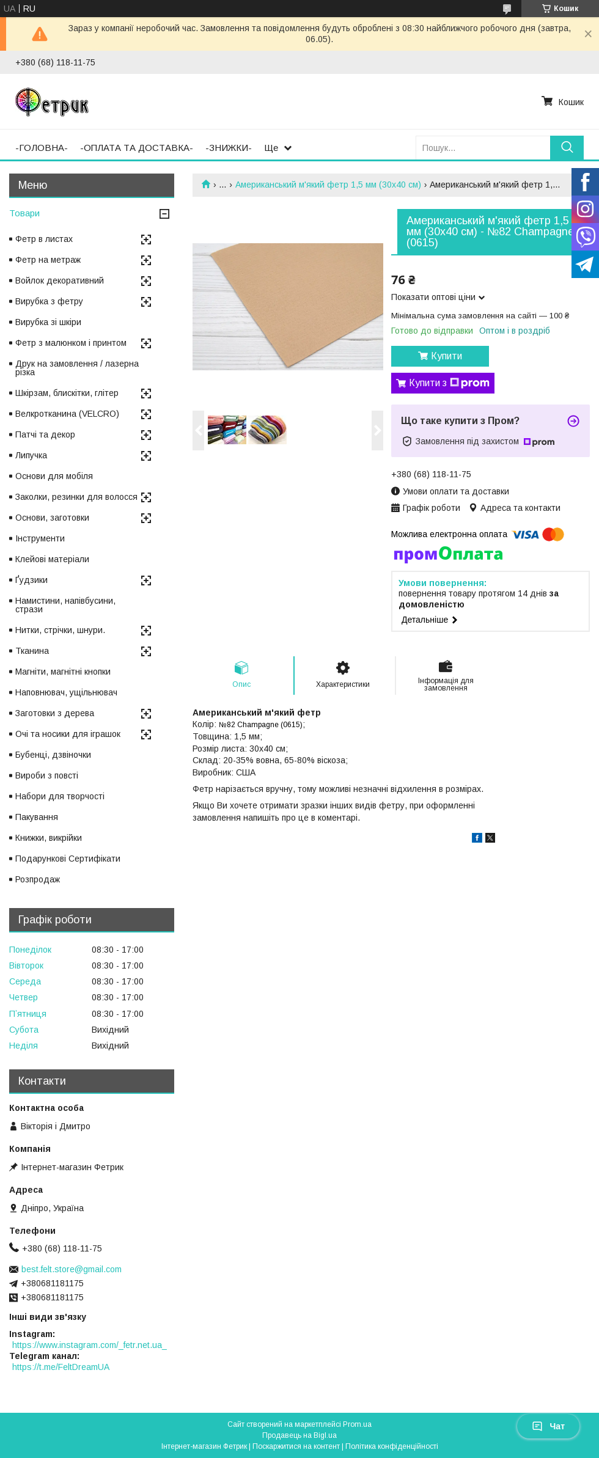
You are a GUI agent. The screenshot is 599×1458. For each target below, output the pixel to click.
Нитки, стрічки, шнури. (60, 630)
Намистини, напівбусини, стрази (65, 605)
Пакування (36, 817)
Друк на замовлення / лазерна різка (77, 368)
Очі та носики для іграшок (67, 734)
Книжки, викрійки (48, 838)
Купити (446, 356)
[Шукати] (567, 147)
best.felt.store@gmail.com (71, 1269)
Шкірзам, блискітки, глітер (67, 393)
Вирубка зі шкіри (48, 322)
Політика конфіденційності (391, 1446)
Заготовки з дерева (54, 713)
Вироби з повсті (46, 775)
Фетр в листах (44, 239)
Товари (24, 213)
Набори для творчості (60, 796)
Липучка (31, 455)
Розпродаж (37, 879)
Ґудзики (31, 580)
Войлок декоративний (59, 280)
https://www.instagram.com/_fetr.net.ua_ (89, 1345)
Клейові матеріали (52, 559)
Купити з (449, 383)
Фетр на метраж (48, 260)
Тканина (32, 651)
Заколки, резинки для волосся (76, 497)
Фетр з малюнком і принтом (71, 343)
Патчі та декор (45, 434)
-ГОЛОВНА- (41, 147)
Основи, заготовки (52, 517)
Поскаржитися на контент (296, 1446)
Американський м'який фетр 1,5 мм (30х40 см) (328, 184)
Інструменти (40, 538)
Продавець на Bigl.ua (299, 1435)
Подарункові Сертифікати (67, 858)
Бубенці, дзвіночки (53, 755)
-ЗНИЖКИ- (228, 147)
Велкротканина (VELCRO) (67, 414)
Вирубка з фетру (49, 301)
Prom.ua (357, 1424)
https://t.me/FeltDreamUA (60, 1367)
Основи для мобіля (54, 476)
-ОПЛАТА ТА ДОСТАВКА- (136, 147)
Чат (548, 1426)
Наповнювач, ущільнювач (66, 692)
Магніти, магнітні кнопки (63, 671)
